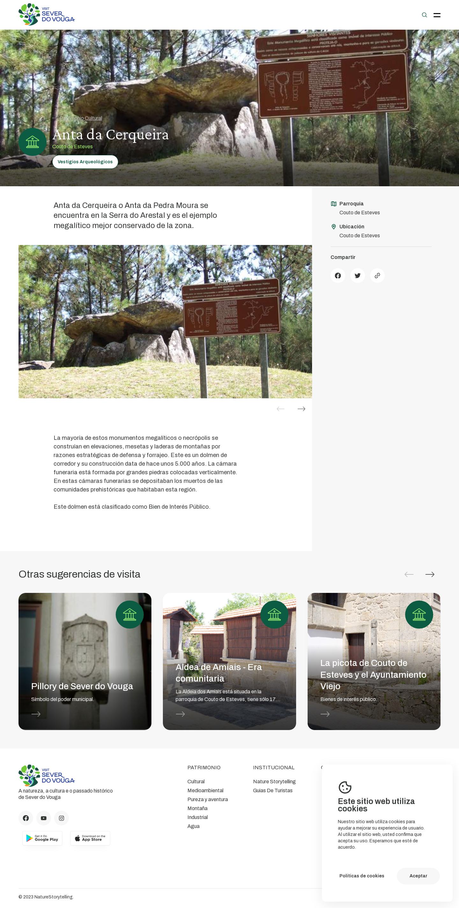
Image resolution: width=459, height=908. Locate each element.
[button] (301, 408)
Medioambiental (205, 790)
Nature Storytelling (274, 781)
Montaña (197, 808)
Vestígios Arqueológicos (85, 161)
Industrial (197, 817)
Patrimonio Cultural (77, 118)
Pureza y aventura (207, 799)
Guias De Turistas (273, 790)
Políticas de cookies (361, 876)
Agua (193, 826)
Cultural (196, 781)
